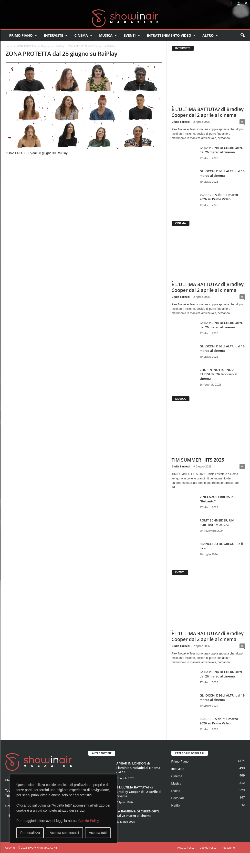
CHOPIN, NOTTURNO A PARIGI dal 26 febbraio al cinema (218, 374)
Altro (210, 35)
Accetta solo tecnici (64, 833)
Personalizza (30, 833)
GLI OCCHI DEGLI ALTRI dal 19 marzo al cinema (222, 173)
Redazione (228, 847)
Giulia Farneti (181, 121)
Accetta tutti (98, 833)
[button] (242, 35)
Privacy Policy (185, 847)
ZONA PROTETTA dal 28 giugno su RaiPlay (40, 46)
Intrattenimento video (171, 35)
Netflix (175, 805)
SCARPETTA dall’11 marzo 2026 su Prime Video (219, 196)
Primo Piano (23, 35)
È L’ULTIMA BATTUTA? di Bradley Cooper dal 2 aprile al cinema (208, 112)
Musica (108, 35)
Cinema (83, 35)
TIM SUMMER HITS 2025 (198, 460)
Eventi (132, 35)
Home (9, 46)
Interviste (56, 35)
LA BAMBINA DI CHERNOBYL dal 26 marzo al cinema (221, 149)
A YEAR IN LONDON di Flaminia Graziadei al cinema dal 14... (138, 767)
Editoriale (178, 798)
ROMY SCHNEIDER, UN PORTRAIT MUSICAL (217, 522)
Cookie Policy (88, 821)
